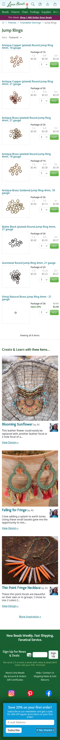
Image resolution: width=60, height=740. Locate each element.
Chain (25, 12)
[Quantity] (44, 64)
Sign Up (53, 654)
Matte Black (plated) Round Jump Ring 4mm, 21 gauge (29, 228)
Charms (15, 12)
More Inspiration (30, 616)
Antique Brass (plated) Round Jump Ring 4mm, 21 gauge (26, 119)
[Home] (3, 22)
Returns (45, 679)
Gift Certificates (15, 679)
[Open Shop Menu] (3, 4)
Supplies (46, 12)
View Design (10, 442)
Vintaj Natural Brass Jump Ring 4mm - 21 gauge (26, 298)
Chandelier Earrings (30, 22)
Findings (34, 12)
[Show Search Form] (32, 4)
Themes (12, 22)
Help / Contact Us (45, 672)
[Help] (40, 4)
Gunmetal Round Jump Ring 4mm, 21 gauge (29, 263)
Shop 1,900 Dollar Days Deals (36, 17)
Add (54, 64)
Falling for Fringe (14, 510)
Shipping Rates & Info (45, 676)
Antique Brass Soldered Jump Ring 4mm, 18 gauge (28, 192)
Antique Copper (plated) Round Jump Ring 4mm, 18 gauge (27, 46)
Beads (5, 12)
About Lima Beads (14, 672)
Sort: (4, 37)
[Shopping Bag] (55, 4)
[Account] (47, 4)
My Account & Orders (15, 676)
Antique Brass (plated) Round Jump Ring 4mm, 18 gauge (26, 155)
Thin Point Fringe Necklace (21, 587)
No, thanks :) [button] (45, 730)
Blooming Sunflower (17, 424)
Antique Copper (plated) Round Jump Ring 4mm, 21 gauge (27, 83)
